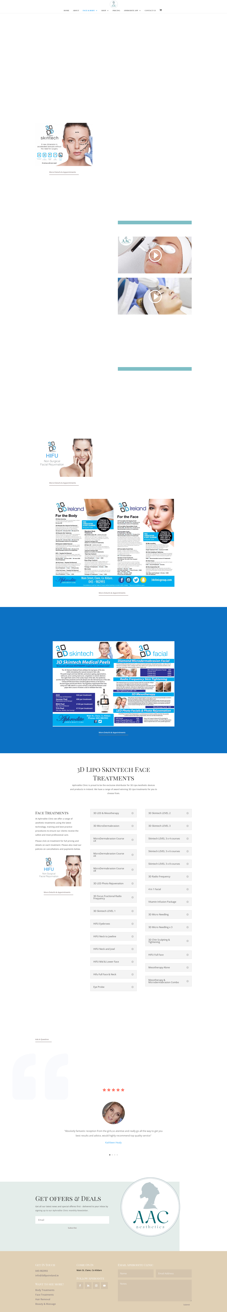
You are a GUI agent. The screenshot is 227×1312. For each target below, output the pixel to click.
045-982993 (41, 1270)
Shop (103, 11)
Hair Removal (42, 1299)
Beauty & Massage (45, 1304)
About (76, 11)
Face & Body (89, 11)
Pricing (116, 11)
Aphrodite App (131, 11)
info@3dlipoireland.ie (47, 1275)
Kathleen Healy (113, 1142)
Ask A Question (42, 1039)
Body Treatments (44, 1290)
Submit (186, 1304)
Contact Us (150, 11)
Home (66, 11)
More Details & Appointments (62, 172)
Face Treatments (44, 1294)
